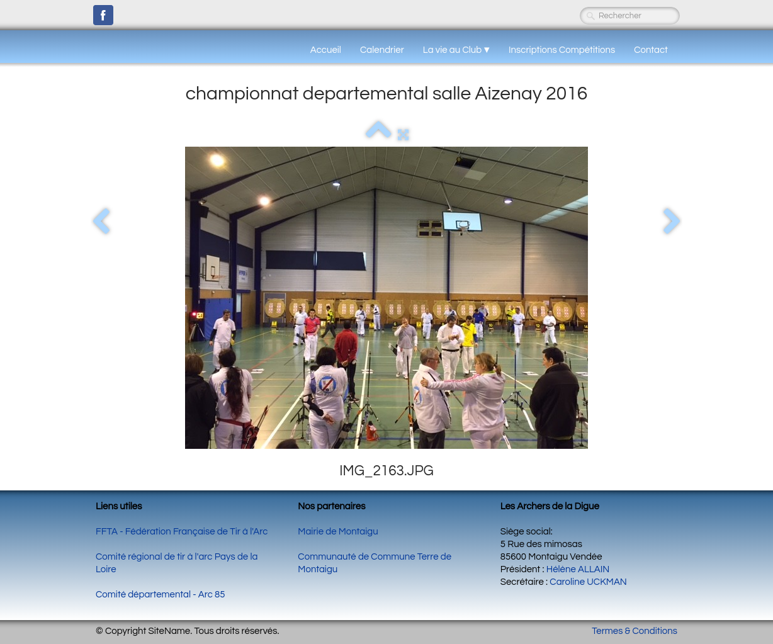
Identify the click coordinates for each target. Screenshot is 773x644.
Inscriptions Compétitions (562, 50)
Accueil (325, 50)
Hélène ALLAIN (578, 569)
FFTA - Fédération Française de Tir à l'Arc (182, 531)
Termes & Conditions (634, 631)
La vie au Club (456, 50)
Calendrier (382, 50)
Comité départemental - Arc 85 (160, 594)
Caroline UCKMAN (588, 582)
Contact (651, 50)
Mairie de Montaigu (338, 531)
